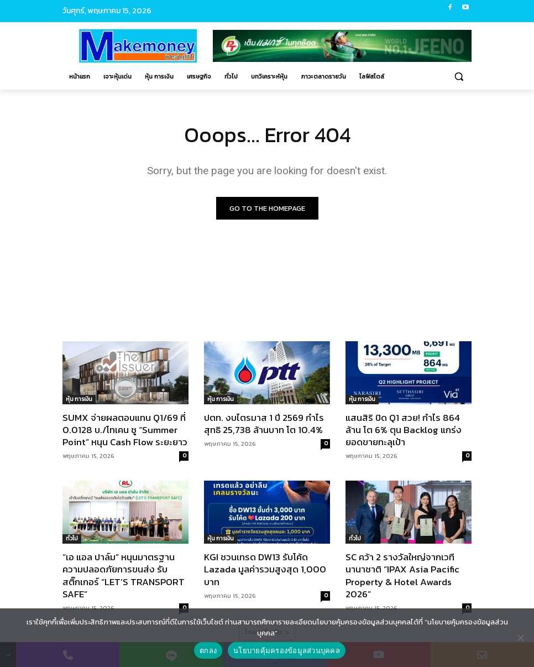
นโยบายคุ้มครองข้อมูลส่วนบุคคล (286, 651)
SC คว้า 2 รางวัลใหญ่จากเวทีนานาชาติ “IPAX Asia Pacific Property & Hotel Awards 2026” (402, 575)
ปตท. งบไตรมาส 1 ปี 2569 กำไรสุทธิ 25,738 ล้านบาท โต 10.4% (264, 423)
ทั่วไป (72, 539)
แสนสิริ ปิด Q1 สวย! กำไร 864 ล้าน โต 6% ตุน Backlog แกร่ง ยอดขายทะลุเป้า (403, 429)
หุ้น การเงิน (79, 399)
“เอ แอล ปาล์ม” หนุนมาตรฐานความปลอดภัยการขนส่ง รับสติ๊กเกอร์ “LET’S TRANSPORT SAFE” (123, 575)
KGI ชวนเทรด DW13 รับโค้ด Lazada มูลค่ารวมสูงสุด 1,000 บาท (265, 569)
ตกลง (208, 651)
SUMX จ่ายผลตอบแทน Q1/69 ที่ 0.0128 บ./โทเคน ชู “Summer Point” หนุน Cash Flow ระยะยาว (124, 429)
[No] (520, 637)
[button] (459, 77)
